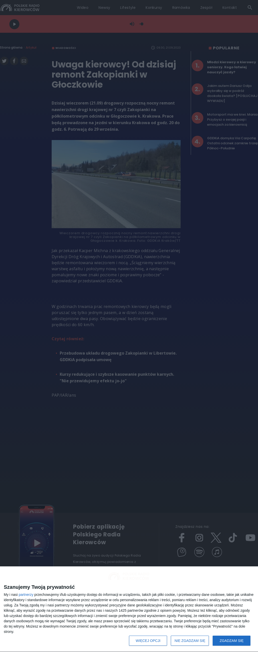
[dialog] (129, 609)
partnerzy (26, 594)
